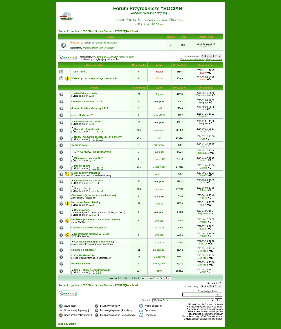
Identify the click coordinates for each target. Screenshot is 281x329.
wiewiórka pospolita (85, 93)
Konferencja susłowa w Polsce (91, 234)
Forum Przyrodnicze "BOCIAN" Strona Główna (85, 31)
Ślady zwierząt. (82, 188)
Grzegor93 (159, 256)
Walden (203, 198)
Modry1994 (159, 263)
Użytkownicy (146, 20)
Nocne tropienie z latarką (85, 202)
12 (98, 131)
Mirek (101, 48)
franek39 (203, 175)
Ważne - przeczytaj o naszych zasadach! (94, 78)
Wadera (86, 48)
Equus (159, 94)
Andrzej (159, 174)
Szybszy (159, 242)
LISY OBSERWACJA (83, 255)
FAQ (120, 20)
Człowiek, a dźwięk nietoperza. (88, 227)
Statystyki (176, 20)
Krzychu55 (159, 145)
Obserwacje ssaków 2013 (88, 158)
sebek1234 (159, 115)
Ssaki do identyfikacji (86, 129)
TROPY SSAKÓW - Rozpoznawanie (91, 151)
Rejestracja (142, 24)
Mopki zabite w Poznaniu (85, 173)
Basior (95, 48)
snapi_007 (159, 159)
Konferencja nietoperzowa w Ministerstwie (95, 219)
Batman (203, 229)
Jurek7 (159, 203)
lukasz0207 (159, 249)
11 (94, 131)
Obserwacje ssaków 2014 (88, 121)
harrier (203, 160)
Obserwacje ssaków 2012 (88, 180)
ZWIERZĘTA (122, 31)
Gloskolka (203, 116)
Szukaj (131, 20)
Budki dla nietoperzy (107, 43)
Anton (203, 182)
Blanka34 (159, 196)
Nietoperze (76, 42)
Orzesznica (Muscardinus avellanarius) (93, 195)
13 (102, 131)
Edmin (203, 190)
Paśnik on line (82, 165)
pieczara (159, 189)
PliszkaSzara (203, 153)
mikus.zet (159, 130)
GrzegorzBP (159, 166)
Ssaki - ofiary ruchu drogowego (92, 270)
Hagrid (203, 46)
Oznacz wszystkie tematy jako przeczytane (201, 59)
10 (97, 139)
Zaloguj (158, 24)
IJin (159, 137)
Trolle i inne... (79, 71)
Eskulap (159, 151)
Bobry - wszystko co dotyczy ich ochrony (98, 137)
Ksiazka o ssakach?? (83, 249)
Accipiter (113, 57)
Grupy (162, 20)
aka (203, 139)
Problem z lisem (80, 263)
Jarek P (203, 131)
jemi (159, 270)
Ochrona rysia (79, 145)
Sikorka (203, 168)
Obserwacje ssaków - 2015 (86, 101)
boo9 (159, 108)
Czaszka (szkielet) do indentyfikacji (94, 241)
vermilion (109, 48)
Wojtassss (203, 213)
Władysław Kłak (203, 95)
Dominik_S (203, 251)
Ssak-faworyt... (82, 210)
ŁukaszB (159, 227)
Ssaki (134, 31)
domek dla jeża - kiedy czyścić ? (89, 108)
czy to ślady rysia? (82, 115)
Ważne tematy (94, 65)
